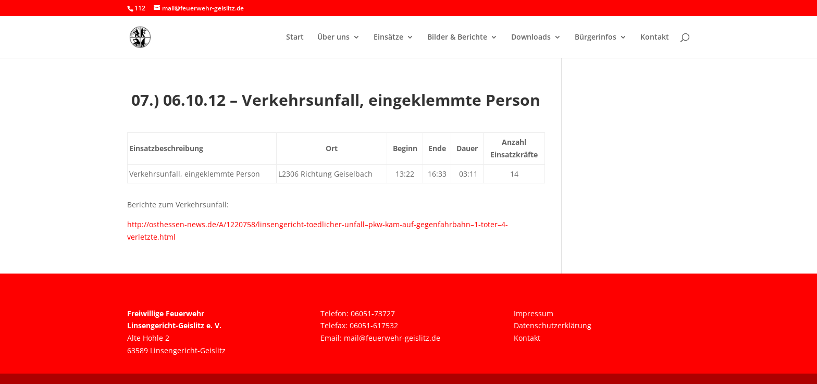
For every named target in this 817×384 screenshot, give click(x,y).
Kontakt (654, 37)
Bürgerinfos (595, 37)
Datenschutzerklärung (552, 325)
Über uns (333, 37)
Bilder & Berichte (457, 37)
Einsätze (388, 37)
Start (295, 37)
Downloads (531, 37)
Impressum (533, 313)
